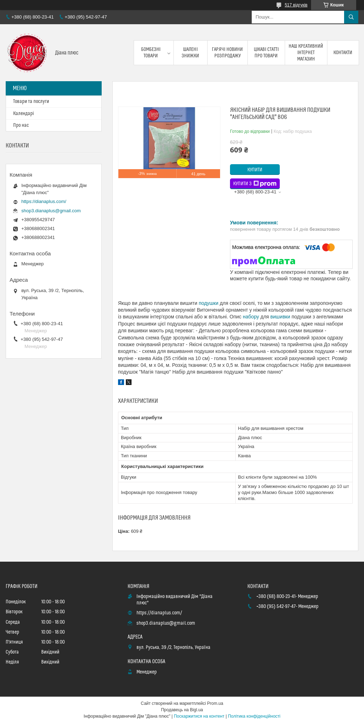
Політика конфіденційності (254, 716)
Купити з (255, 184)
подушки (208, 303)
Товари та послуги (31, 101)
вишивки (280, 316)
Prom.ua (215, 703)
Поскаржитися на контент (199, 716)
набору (251, 316)
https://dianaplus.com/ (43, 201)
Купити (254, 170)
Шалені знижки (190, 53)
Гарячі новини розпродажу (227, 53)
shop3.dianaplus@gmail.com (51, 210)
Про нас (21, 125)
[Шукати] (351, 17)
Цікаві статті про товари (266, 53)
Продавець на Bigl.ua (182, 709)
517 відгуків (296, 4)
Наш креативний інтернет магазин (306, 52)
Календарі (23, 113)
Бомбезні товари (151, 53)
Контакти (342, 53)
